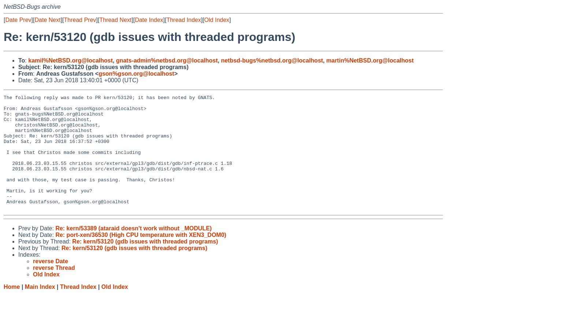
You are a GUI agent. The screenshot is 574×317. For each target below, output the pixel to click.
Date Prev (18, 20)
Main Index (40, 310)
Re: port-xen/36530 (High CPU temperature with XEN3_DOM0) (140, 258)
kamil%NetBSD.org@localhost (70, 60)
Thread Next (115, 20)
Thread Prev (80, 20)
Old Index (216, 20)
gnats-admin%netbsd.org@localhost (167, 60)
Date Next (47, 20)
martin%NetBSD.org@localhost (370, 60)
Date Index (149, 20)
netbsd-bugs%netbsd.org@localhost (272, 60)
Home (12, 310)
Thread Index (184, 20)
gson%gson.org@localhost (136, 74)
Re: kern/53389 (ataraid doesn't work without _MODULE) (133, 251)
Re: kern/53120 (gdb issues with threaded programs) (145, 264)
